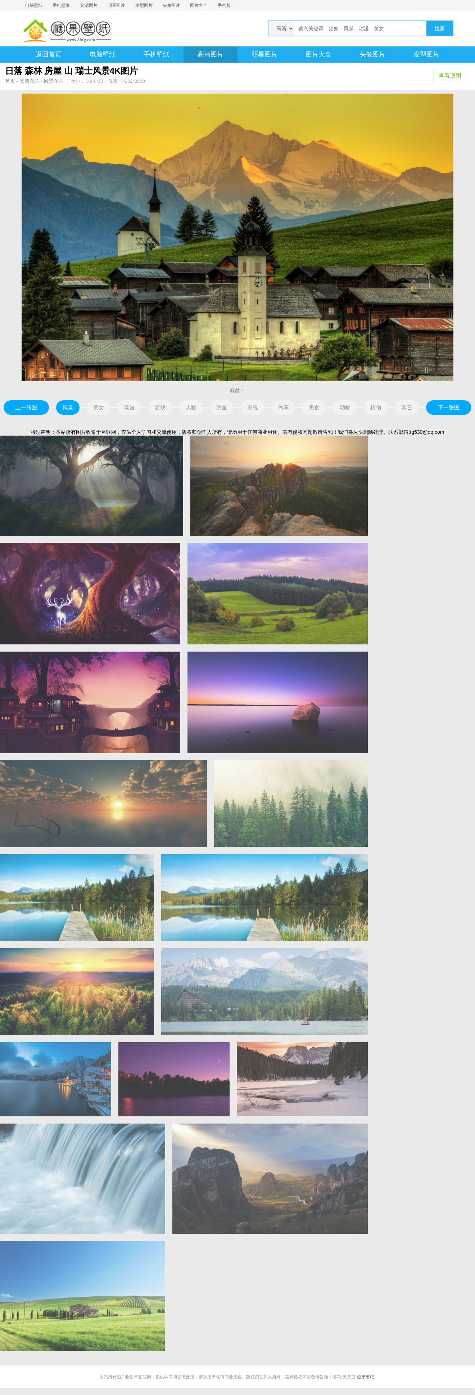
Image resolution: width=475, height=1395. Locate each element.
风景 (67, 407)
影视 (252, 407)
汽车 (283, 407)
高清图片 (89, 5)
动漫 (129, 407)
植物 (375, 407)
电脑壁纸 (33, 5)
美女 (98, 407)
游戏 (160, 407)
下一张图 (449, 407)
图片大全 (198, 5)
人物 (191, 407)
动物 (345, 407)
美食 (314, 407)
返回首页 (49, 54)
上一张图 (26, 407)
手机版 (224, 5)
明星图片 (116, 5)
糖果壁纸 (365, 1377)
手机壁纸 (61, 5)
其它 (406, 407)
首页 (10, 81)
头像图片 (171, 5)
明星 (221, 407)
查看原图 (449, 76)
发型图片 (144, 5)
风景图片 (54, 81)
